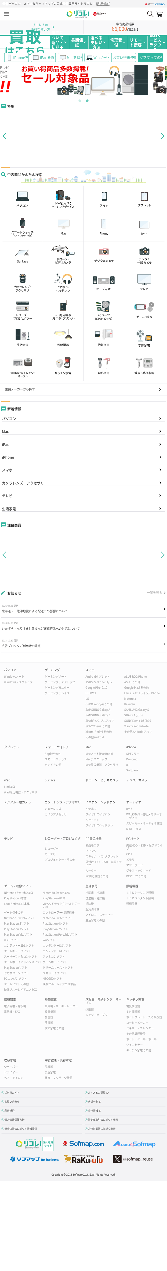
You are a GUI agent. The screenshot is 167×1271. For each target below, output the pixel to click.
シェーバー (11, 1067)
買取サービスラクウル (155, 42)
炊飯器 (90, 1009)
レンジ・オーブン (97, 1015)
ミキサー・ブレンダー (140, 1028)
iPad (6, 444)
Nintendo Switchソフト (58, 918)
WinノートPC (101, 57)
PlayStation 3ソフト (16, 929)
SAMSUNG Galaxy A (98, 710)
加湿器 (49, 1017)
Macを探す (74, 57)
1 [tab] (79, 99)
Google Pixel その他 (136, 687)
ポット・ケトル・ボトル (141, 1039)
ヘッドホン (92, 820)
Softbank (132, 770)
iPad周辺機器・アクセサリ (20, 792)
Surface (50, 780)
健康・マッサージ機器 (58, 1078)
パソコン (9, 418)
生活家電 (9, 508)
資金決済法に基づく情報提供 (20, 1129)
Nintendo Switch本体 (56, 893)
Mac (5, 431)
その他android (95, 737)
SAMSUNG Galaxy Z (98, 715)
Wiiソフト (49, 940)
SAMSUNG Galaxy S (136, 710)
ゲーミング (52, 670)
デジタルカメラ (136, 780)
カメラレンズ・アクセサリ (23, 482)
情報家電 (10, 999)
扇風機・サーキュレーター (61, 1006)
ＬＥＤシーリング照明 (140, 893)
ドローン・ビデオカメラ (102, 780)
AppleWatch (52, 754)
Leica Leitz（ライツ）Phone (142, 693)
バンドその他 (53, 765)
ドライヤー (11, 1072)
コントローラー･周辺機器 (58, 912)
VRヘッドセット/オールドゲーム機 (61, 905)
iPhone (8, 457)
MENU (6, 14)
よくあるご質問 (97, 1092)
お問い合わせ (12, 1101)
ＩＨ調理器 (133, 1012)
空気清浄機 (92, 909)
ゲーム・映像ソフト (17, 886)
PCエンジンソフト (15, 978)
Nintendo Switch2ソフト (20, 918)
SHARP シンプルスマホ (100, 721)
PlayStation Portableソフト (60, 934)
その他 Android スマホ (138, 732)
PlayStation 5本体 (15, 898)
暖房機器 (50, 1012)
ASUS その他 (132, 682)
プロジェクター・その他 (60, 860)
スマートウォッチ (57, 747)
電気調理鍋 (133, 1006)
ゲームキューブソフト (18, 951)
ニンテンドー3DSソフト (19, 945)
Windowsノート (14, 676)
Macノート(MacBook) (99, 754)
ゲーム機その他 (13, 912)
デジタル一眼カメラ (17, 802)
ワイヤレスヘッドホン (99, 825)
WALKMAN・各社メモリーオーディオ (144, 816)
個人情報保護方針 (14, 1119)
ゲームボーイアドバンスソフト (23, 962)
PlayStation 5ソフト (16, 923)
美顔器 (49, 1067)
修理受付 (116, 42)
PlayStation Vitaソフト (18, 934)
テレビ (7, 495)
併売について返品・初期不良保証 (58, 42)
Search (150, 14)
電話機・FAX (12, 1012)
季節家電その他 (54, 1028)
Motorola (130, 698)
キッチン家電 (135, 999)
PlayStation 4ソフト (55, 923)
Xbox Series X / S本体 (17, 904)
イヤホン (91, 809)
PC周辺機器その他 (97, 876)
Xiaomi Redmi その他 (99, 732)
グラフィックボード (138, 871)
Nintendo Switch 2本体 (18, 893)
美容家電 (50, 1072)
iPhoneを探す (21, 57)
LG (87, 698)
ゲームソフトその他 (16, 984)
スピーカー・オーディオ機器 (144, 823)
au (128, 765)
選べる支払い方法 (96, 42)
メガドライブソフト (55, 973)
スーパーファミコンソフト (20, 956)
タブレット (11, 747)
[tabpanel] (83, 79)
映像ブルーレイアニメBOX (20, 989)
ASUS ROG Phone (135, 676)
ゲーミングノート (56, 676)
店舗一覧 (93, 1101)
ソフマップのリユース (151, 57)
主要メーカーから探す (20, 389)
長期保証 (77, 42)
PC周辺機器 (94, 838)
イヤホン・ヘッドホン (101, 802)
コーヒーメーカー (137, 1023)
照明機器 (132, 886)
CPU (129, 854)
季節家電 (51, 999)
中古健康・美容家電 (58, 1060)
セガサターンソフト (16, 973)
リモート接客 (136, 42)
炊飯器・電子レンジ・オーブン (104, 1001)
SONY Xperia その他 (98, 726)
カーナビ (50, 854)
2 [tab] (87, 99)
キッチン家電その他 (138, 1050)
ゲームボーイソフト (55, 962)
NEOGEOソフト (52, 978)
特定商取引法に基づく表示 (103, 1119)
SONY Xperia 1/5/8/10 (137, 721)
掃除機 (90, 904)
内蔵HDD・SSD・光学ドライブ (144, 847)
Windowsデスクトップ (18, 682)
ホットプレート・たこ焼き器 (144, 1017)
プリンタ (91, 851)
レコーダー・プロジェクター (63, 840)
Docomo (132, 759)
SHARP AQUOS (133, 715)
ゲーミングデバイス (57, 693)
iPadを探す (48, 57)
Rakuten (129, 704)
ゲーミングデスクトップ (60, 682)
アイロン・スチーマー (99, 915)
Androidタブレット (98, 676)
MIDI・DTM (133, 829)
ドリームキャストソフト (58, 967)
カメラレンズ (53, 809)
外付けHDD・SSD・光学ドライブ (104, 863)
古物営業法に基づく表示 (102, 1129)
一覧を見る (154, 592)
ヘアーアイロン (13, 1078)
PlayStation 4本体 (54, 898)
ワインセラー (134, 1045)
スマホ (7, 469)
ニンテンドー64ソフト (56, 951)
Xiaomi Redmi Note (136, 726)
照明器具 (131, 904)
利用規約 (103, 4)
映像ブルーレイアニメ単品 (59, 984)
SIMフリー (132, 754)
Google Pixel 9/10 (96, 687)
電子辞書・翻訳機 (15, 1006)
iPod (129, 809)
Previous (16, 79)
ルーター (91, 871)
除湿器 (49, 1023)
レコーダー (51, 848)
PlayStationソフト (15, 967)
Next (151, 79)
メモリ (130, 860)
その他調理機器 (136, 1034)
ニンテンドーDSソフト (57, 945)
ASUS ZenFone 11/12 (99, 682)
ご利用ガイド (12, 1092)
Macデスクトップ (96, 759)
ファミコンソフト (54, 956)
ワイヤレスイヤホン (98, 814)
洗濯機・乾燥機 (95, 898)
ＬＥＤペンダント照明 (140, 898)
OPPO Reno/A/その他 (99, 704)
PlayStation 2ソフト (55, 929)
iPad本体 (9, 787)
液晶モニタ (92, 845)
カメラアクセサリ (56, 814)
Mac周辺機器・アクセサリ (102, 765)
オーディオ (133, 802)
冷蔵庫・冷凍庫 (95, 893)
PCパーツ (132, 838)
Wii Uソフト (11, 940)
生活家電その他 (95, 920)
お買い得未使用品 (124, 57)
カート (159, 14)
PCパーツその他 (136, 876)
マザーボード (134, 865)
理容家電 (10, 1060)
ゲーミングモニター (57, 687)
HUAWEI (91, 693)
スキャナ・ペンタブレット (102, 856)
